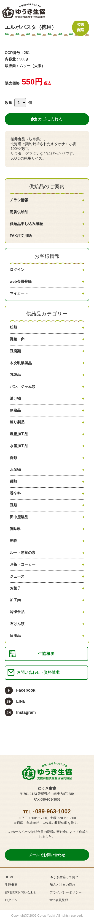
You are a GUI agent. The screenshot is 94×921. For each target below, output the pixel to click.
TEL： (47, 812)
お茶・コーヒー (22, 564)
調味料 (15, 529)
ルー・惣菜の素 (22, 552)
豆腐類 (15, 351)
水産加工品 (19, 446)
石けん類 (17, 624)
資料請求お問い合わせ (21, 892)
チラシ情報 (19, 200)
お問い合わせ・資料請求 (38, 672)
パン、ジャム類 (22, 387)
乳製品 (15, 375)
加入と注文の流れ (62, 884)
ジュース (17, 576)
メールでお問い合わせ (47, 855)
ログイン (17, 270)
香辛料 (15, 493)
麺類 (13, 481)
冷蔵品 (15, 410)
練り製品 (17, 422)
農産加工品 (19, 434)
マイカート (19, 293)
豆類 (13, 505)
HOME (9, 877)
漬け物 (15, 398)
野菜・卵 (17, 339)
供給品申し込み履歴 (26, 224)
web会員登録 (21, 281)
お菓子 (15, 588)
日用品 (15, 636)
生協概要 (46, 654)
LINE (21, 701)
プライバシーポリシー (66, 892)
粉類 (13, 327)
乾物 (13, 541)
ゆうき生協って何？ (64, 877)
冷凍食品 (17, 612)
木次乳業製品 (21, 363)
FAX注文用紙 (21, 236)
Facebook (25, 690)
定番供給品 (19, 212)
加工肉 (15, 600)
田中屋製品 (19, 517)
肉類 (13, 458)
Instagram (26, 712)
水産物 (15, 470)
